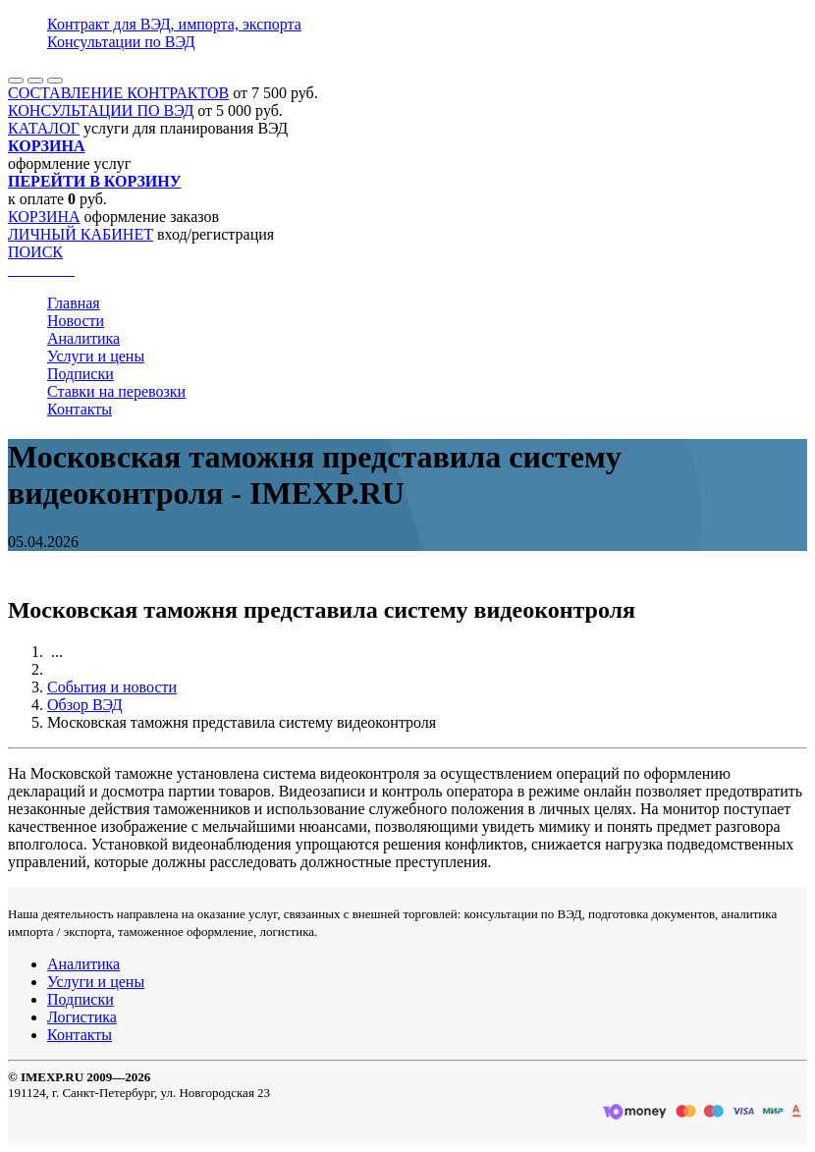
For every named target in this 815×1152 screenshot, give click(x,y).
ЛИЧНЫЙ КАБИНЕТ (80, 234)
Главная (73, 303)
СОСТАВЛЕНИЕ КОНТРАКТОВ (118, 92)
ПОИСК (35, 252)
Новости (75, 320)
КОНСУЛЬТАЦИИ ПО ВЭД (100, 110)
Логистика (82, 1017)
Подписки (80, 373)
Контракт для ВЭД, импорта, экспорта (174, 24)
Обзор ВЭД (85, 704)
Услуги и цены (95, 356)
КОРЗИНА (44, 216)
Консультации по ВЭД (121, 41)
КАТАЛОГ (44, 128)
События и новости (112, 687)
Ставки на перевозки (116, 391)
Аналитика (83, 338)
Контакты (79, 409)
